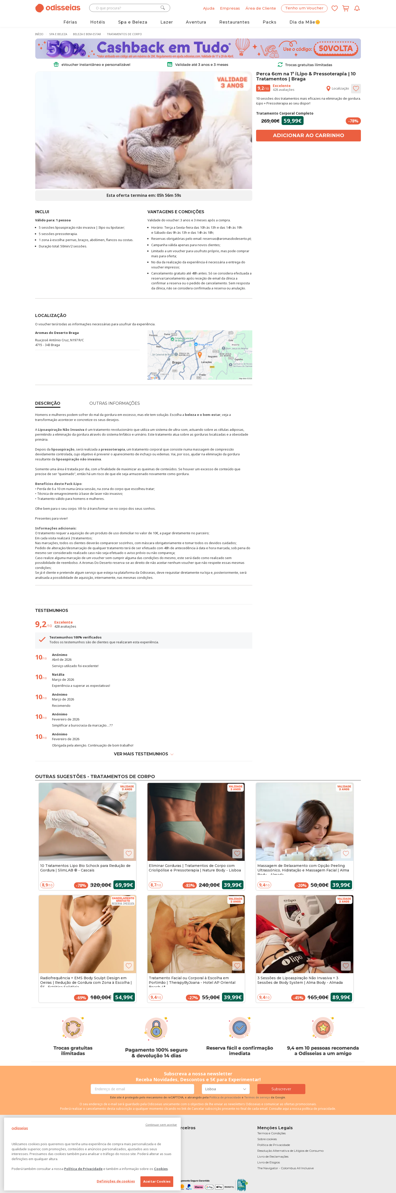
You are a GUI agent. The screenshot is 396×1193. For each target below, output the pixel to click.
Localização (337, 88)
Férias (70, 22)
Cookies (161, 1168)
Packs (270, 22)
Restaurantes (234, 22)
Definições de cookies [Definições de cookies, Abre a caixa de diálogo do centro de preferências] (116, 1181)
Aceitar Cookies (156, 1181)
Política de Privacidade (83, 1168)
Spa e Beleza (132, 22)
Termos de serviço (257, 1097)
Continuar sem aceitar (161, 1124)
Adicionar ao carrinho (308, 135)
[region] (92, 1154)
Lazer (166, 22)
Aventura (196, 22)
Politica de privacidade (225, 1097)
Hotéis (97, 22)
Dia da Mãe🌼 (304, 22)
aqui (286, 1108)
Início (39, 34)
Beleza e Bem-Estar (87, 34)
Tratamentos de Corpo (124, 34)
